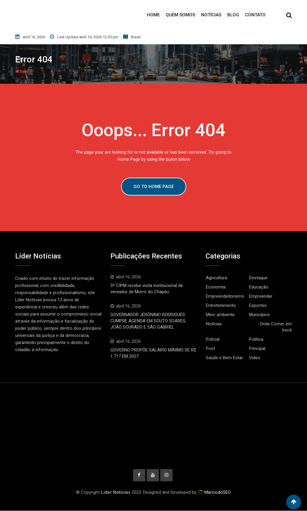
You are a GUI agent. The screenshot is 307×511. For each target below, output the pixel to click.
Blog (233, 15)
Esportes (258, 305)
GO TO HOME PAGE (154, 186)
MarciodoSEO (217, 492)
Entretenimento (221, 305)
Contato (255, 15)
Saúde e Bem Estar (224, 357)
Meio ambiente (220, 314)
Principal (257, 348)
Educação (258, 287)
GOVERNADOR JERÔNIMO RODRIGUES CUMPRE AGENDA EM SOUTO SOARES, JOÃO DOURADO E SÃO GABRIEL (148, 321)
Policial (213, 339)
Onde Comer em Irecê (276, 327)
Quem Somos (180, 15)
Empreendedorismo (225, 296)
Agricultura (216, 277)
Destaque (258, 277)
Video (254, 357)
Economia (215, 287)
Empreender (260, 296)
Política (256, 339)
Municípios (259, 314)
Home (153, 15)
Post (210, 348)
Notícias (211, 15)
